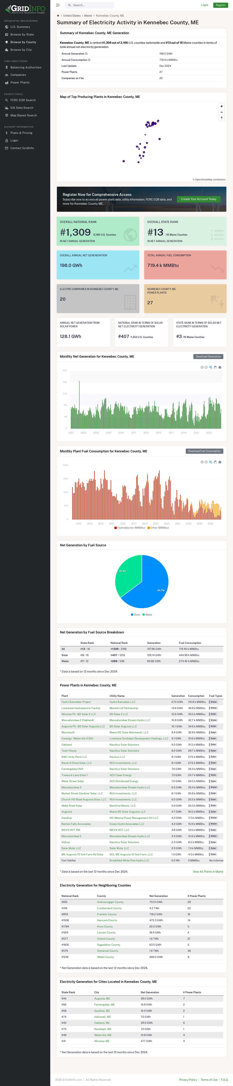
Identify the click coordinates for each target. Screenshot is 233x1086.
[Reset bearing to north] (222, 118)
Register (221, 5)
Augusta (67, 811)
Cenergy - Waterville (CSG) (77, 738)
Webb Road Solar (72, 805)
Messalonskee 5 (71, 836)
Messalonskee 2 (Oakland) (78, 720)
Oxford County (106, 938)
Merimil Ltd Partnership (124, 708)
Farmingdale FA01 (72, 768)
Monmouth (68, 732)
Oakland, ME (102, 1022)
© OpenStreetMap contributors (209, 179)
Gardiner (67, 817)
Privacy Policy (188, 1079)
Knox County (105, 926)
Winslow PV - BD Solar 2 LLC (79, 714)
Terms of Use (209, 1079)
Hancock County (107, 920)
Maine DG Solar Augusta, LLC (128, 811)
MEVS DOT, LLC (119, 830)
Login (204, 5)
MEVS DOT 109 (71, 830)
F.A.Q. (224, 1079)
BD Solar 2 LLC (119, 714)
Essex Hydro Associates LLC (127, 823)
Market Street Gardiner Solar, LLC (82, 793)
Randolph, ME (102, 1029)
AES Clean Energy (121, 775)
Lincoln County (106, 932)
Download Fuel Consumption (204, 451)
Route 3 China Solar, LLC (77, 762)
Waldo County (105, 957)
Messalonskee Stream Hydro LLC (130, 720)
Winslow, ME (102, 1041)
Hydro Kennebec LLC (122, 701)
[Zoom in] (222, 106)
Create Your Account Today (198, 199)
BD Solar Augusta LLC (123, 726)
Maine (88, 15)
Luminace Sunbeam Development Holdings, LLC (139, 738)
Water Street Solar (73, 781)
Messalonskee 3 (71, 787)
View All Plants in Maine (208, 871)
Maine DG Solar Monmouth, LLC (129, 732)
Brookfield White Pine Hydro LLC (129, 860)
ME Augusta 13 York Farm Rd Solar (83, 854)
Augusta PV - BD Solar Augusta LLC (83, 726)
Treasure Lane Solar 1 (75, 775)
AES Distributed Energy (124, 781)
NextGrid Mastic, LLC (123, 805)
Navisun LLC (117, 756)
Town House (69, 750)
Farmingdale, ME (104, 1004)
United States (72, 15)
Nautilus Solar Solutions (124, 744)
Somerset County (107, 950)
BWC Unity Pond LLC (74, 756)
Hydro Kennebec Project (76, 701)
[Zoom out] (222, 112)
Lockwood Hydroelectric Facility (81, 708)
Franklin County (107, 914)
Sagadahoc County (108, 944)
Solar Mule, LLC (71, 848)
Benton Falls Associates (76, 823)
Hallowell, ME (102, 1016)
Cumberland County (109, 908)
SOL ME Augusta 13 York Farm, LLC (131, 854)
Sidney (66, 842)
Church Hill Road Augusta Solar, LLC (84, 799)
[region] (25, 549)
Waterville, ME (103, 1035)
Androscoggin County (110, 902)
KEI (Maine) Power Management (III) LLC (134, 817)
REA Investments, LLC (123, 762)
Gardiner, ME (102, 1010)
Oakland (67, 744)
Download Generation (208, 356)
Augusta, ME (102, 998)
